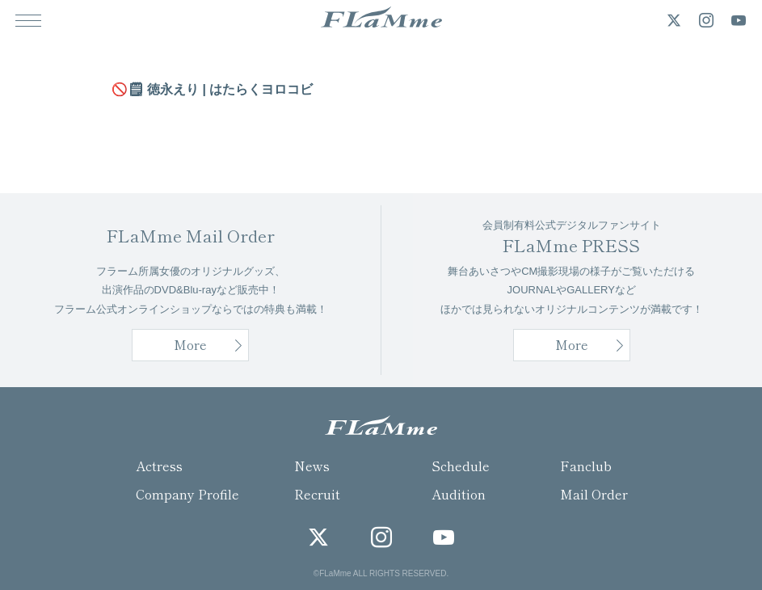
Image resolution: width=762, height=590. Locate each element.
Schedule (461, 465)
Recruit (317, 494)
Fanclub (586, 465)
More (571, 344)
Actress (159, 465)
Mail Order (594, 494)
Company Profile (187, 494)
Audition (459, 494)
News (312, 465)
